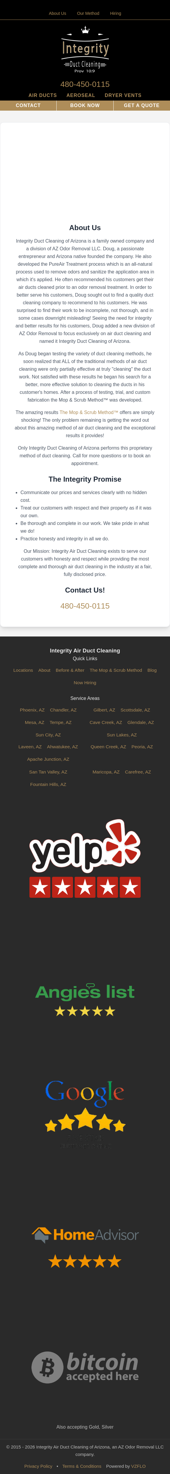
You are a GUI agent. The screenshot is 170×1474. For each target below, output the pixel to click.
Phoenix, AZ (32, 709)
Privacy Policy (38, 1466)
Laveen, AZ (30, 746)
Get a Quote (142, 105)
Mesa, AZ (34, 722)
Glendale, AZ (140, 722)
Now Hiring (85, 682)
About (44, 670)
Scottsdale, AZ (135, 709)
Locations (23, 670)
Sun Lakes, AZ (122, 734)
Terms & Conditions (81, 1466)
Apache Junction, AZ (48, 759)
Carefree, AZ (138, 771)
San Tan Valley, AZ (48, 771)
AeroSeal (80, 95)
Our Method (88, 13)
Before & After (70, 670)
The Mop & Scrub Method (116, 670)
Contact (28, 105)
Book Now (85, 105)
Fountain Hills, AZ (48, 784)
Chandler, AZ (63, 709)
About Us (57, 13)
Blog (152, 670)
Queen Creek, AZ (108, 746)
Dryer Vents (123, 95)
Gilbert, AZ (104, 709)
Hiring (115, 13)
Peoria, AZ (142, 746)
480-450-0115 (84, 84)
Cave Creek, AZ (106, 722)
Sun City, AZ (48, 734)
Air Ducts (42, 95)
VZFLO (138, 1466)
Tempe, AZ (61, 722)
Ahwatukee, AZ (62, 746)
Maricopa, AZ (106, 771)
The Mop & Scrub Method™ (89, 412)
